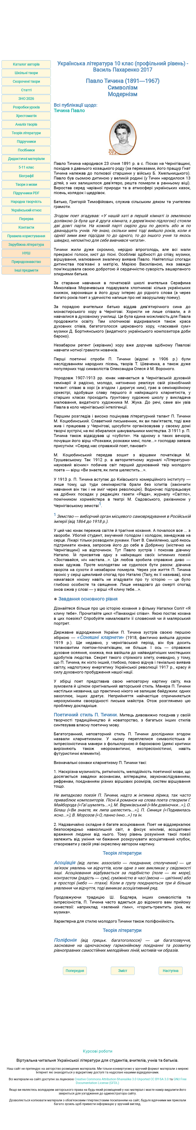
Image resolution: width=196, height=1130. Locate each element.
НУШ (26, 253)
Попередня (75, 971)
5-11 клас (26, 167)
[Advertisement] (98, 29)
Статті (26, 90)
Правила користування (26, 236)
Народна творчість (26, 202)
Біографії (26, 176)
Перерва (26, 219)
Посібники (26, 150)
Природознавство (26, 262)
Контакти (26, 227)
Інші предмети (26, 270)
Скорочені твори (26, 81)
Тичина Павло (69, 110)
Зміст (122, 971)
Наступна (170, 971)
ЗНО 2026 (26, 99)
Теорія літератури (26, 133)
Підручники (26, 141)
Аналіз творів (26, 124)
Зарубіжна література (26, 245)
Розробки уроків (26, 107)
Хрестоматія (26, 116)
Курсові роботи (97, 1051)
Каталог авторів (26, 64)
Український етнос (26, 210)
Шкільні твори (26, 73)
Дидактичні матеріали (26, 159)
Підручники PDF (26, 193)
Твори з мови (26, 184)
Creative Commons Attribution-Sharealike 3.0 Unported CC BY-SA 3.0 (122, 1079)
